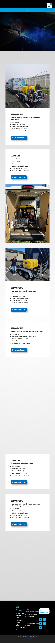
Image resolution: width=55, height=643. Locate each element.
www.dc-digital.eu (27, 639)
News (28, 625)
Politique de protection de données (31, 619)
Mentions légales (32, 614)
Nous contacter (18, 138)
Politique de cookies (33, 623)
